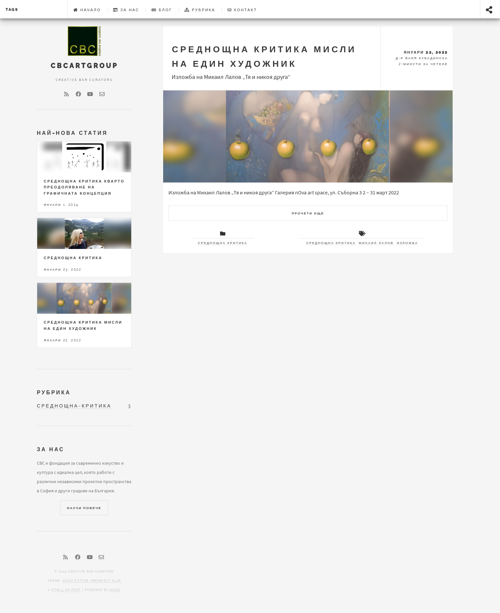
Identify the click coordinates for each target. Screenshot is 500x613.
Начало (87, 10)
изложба (407, 243)
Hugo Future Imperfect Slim (92, 580)
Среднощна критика (222, 243)
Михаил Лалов (376, 243)
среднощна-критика (74, 406)
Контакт (242, 10)
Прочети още (308, 213)
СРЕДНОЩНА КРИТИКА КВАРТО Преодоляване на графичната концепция (84, 187)
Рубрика (200, 10)
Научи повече (84, 508)
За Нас (126, 10)
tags (12, 9)
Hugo (115, 590)
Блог (162, 10)
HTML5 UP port (66, 590)
